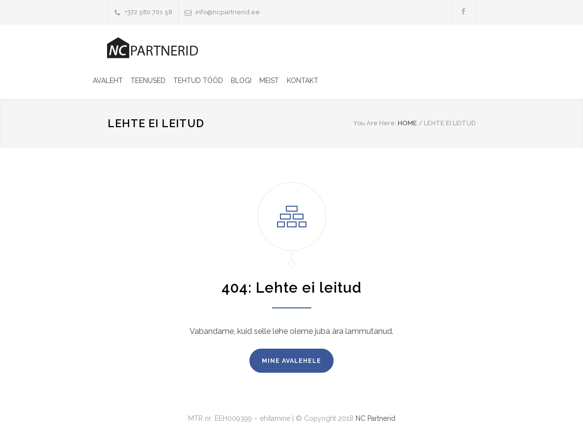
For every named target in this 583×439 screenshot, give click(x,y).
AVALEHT (108, 80)
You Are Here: (374, 123)
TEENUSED (148, 80)
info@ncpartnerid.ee (227, 12)
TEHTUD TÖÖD (198, 80)
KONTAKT (302, 80)
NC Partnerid (375, 418)
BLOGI (241, 80)
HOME (407, 123)
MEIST (269, 80)
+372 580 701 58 (148, 12)
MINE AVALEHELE (291, 360)
